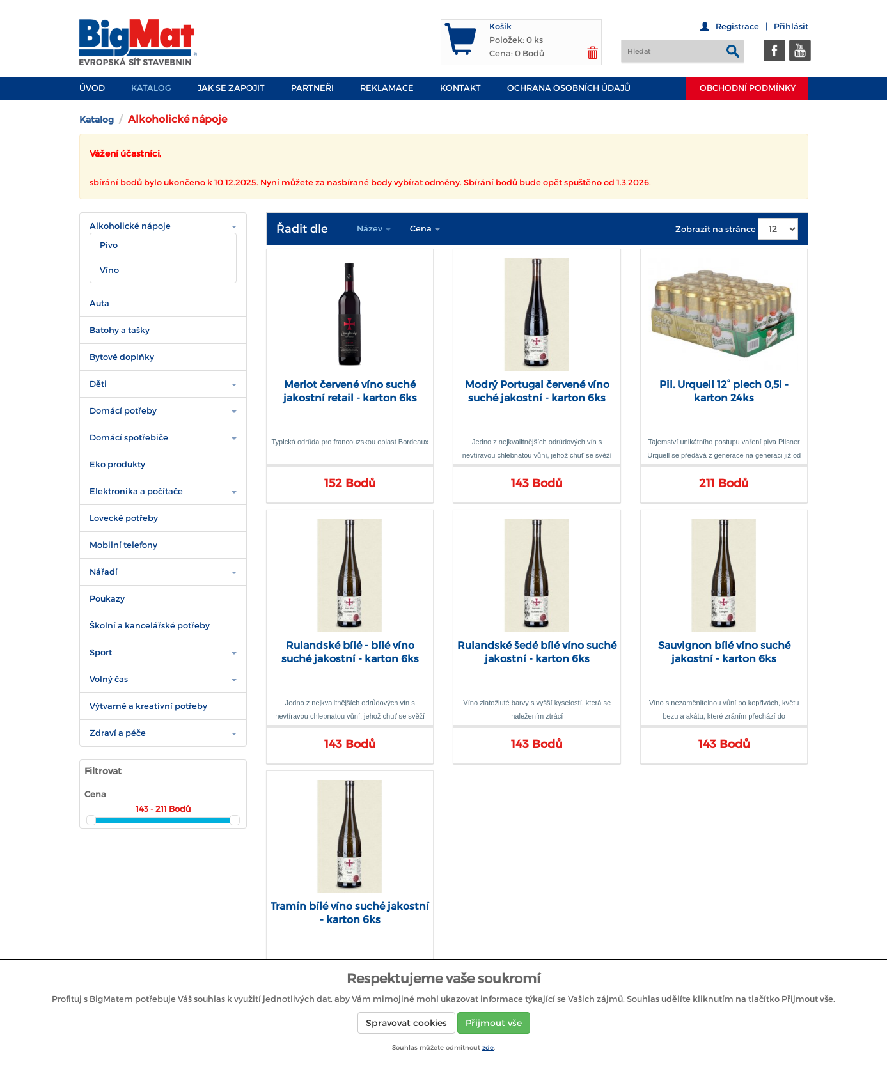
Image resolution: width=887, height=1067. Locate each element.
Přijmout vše (494, 1023)
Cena (425, 228)
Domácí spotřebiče (129, 437)
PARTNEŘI (312, 87)
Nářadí (104, 571)
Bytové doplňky (122, 357)
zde (488, 1047)
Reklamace (387, 87)
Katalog (151, 87)
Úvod (92, 87)
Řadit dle (302, 229)
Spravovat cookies (406, 1023)
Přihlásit (791, 26)
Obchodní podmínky (748, 87)
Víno (109, 270)
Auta (99, 303)
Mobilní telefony (123, 545)
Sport (101, 652)
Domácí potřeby (123, 410)
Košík (500, 26)
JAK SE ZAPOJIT (231, 87)
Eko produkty (117, 464)
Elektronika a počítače (136, 491)
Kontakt (460, 87)
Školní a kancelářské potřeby (150, 625)
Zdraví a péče (118, 733)
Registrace (737, 26)
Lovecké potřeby (124, 518)
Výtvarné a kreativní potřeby (148, 706)
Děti (98, 383)
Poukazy (107, 598)
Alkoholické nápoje (130, 226)
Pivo (109, 245)
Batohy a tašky (120, 330)
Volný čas (109, 679)
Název (374, 228)
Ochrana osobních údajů (569, 87)
